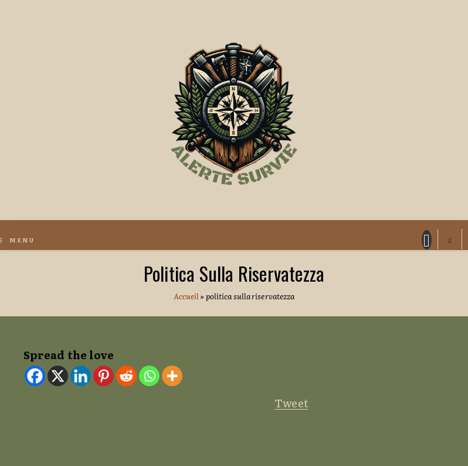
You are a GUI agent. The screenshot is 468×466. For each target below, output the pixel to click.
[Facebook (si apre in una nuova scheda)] (427, 239)
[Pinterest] (103, 376)
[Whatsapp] (149, 376)
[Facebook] (35, 376)
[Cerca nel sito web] (450, 240)
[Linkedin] (80, 376)
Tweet (291, 403)
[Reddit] (126, 376)
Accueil (186, 296)
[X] (58, 376)
